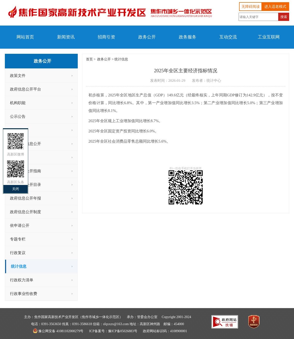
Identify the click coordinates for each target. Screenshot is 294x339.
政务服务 (187, 37)
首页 (89, 59)
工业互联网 (269, 37)
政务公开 (147, 37)
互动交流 (228, 37)
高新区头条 (15, 182)
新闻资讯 (66, 37)
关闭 (15, 189)
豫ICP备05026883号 (122, 331)
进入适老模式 (275, 7)
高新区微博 (15, 154)
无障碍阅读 (251, 7)
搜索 (283, 17)
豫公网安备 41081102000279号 (60, 331)
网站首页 (25, 37)
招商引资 (106, 37)
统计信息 (121, 59)
